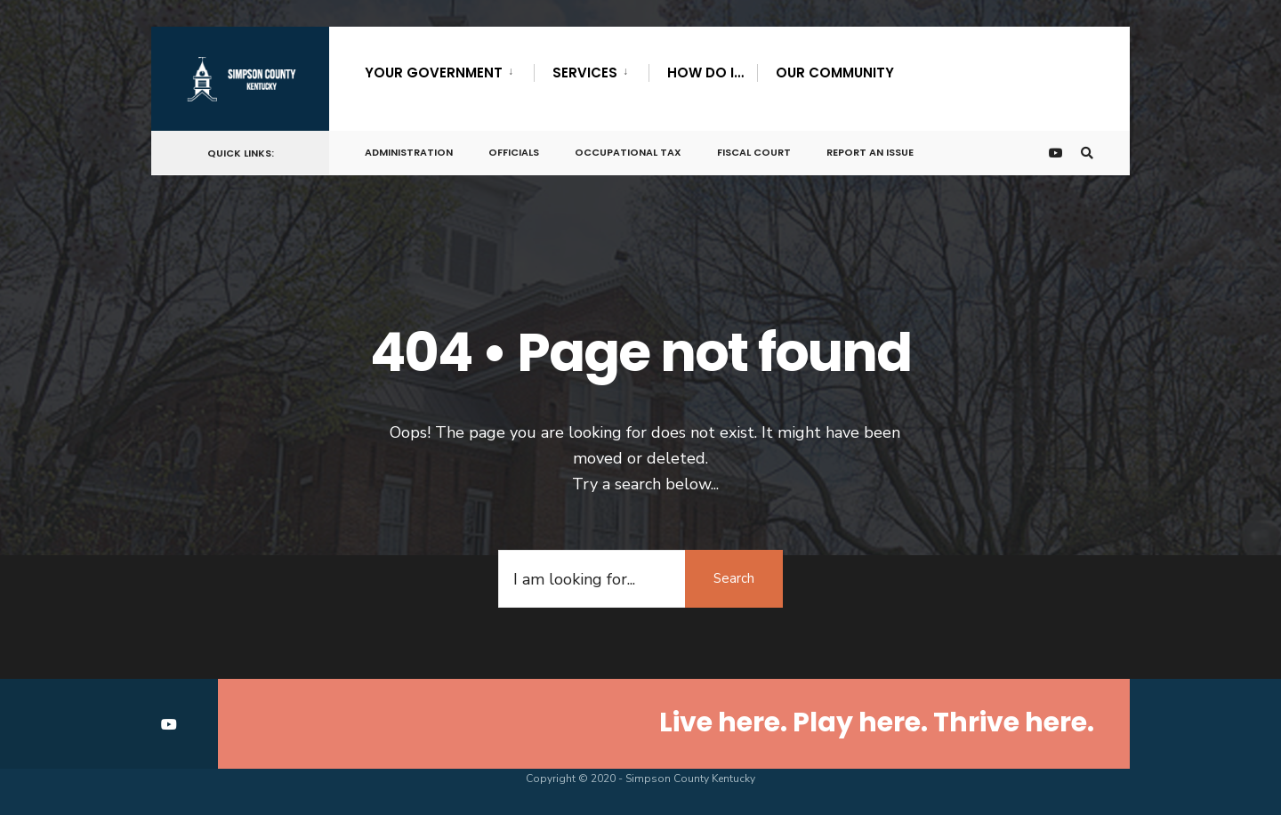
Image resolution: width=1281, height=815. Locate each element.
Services (584, 72)
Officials (513, 152)
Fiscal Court (754, 152)
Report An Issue (870, 152)
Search (733, 578)
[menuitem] (449, 69)
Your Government (434, 72)
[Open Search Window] (1087, 153)
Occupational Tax (628, 152)
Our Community (835, 72)
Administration (409, 152)
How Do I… (705, 72)
